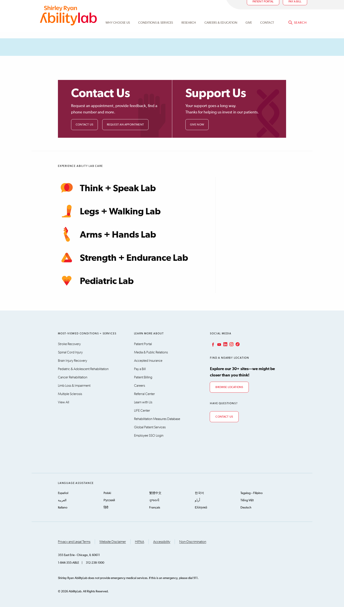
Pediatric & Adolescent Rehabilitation (83, 369)
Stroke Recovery (69, 344)
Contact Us (84, 124)
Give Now (197, 124)
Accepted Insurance (148, 360)
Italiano (62, 507)
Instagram (231, 344)
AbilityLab (68, 22)
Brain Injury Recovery (72, 360)
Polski (107, 493)
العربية (62, 500)
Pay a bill (294, 8)
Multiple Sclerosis (70, 394)
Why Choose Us (118, 29)
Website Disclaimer (112, 541)
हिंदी (106, 507)
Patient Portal (263, 8)
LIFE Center (142, 410)
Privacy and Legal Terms (74, 541)
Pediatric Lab (96, 280)
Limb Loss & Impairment (74, 385)
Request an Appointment (125, 124)
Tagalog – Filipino (251, 493)
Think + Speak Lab (107, 188)
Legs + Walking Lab (109, 211)
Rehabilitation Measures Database (157, 419)
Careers (139, 385)
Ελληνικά (201, 507)
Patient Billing (143, 377)
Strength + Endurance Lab (123, 257)
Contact (267, 29)
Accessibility (161, 541)
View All (63, 402)
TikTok (237, 344)
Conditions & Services (155, 29)
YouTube (218, 344)
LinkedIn (225, 344)
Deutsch (245, 507)
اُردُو (197, 500)
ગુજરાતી (154, 500)
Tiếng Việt (247, 500)
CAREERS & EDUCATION (220, 29)
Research (188, 29)
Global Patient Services (150, 427)
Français (154, 507)
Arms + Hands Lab (107, 234)
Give (248, 29)
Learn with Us (143, 402)
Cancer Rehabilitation (72, 377)
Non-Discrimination (192, 541)
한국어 (199, 493)
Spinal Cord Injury (70, 352)
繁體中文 (155, 493)
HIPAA (139, 541)
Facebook (212, 344)
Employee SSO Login (148, 435)
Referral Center (144, 394)
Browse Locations (229, 387)
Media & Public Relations (151, 352)
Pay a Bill (140, 369)
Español (63, 493)
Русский (109, 500)
